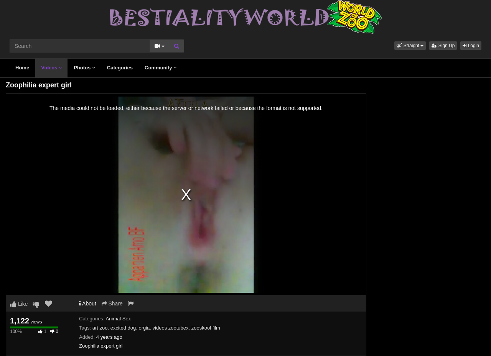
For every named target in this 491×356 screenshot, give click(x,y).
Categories (120, 68)
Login (471, 45)
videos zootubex (171, 328)
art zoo (100, 328)
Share (112, 303)
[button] (410, 45)
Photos (84, 68)
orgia (144, 328)
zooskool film (205, 328)
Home (22, 68)
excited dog (123, 328)
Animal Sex (118, 319)
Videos (51, 68)
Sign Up (443, 45)
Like (19, 304)
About (87, 303)
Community (160, 68)
